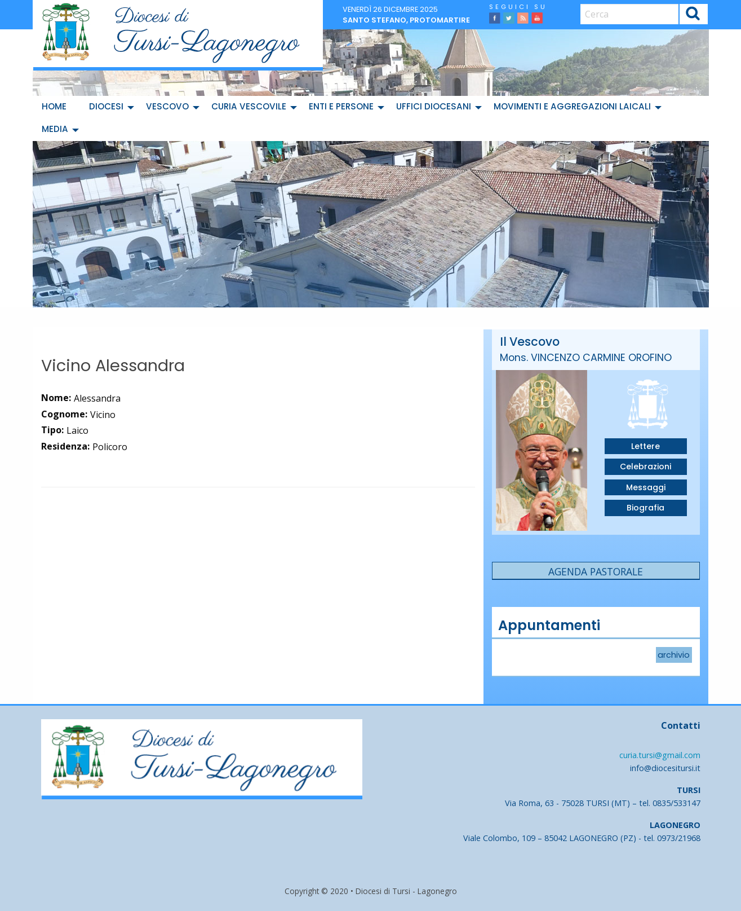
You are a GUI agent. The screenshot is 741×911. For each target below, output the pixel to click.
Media (55, 129)
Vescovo (167, 106)
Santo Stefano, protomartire (406, 20)
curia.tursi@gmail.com (659, 755)
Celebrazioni (645, 466)
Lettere (645, 446)
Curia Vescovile (248, 106)
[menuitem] (56, 107)
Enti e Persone (341, 106)
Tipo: (52, 430)
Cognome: (64, 414)
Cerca (692, 15)
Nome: (56, 397)
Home (54, 106)
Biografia (645, 507)
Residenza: (65, 446)
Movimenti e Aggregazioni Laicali (572, 106)
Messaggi (645, 487)
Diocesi (106, 106)
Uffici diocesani (433, 106)
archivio (674, 655)
